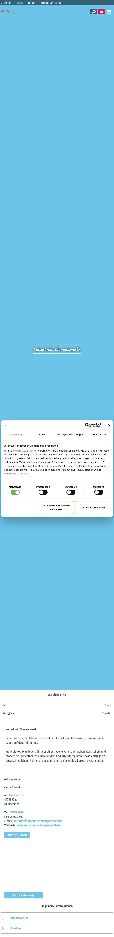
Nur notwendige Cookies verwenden (56, 507)
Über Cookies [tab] (99, 434)
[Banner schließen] (109, 425)
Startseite (19, 3)
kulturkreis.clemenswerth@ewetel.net (38, 821)
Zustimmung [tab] (14, 434)
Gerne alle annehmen (93, 507)
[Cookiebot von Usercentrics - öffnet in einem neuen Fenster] (87, 425)
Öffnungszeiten (19, 917)
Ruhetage (15, 928)
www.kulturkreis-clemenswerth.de (39, 825)
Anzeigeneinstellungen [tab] (70, 434)
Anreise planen (17, 835)
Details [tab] (41, 434)
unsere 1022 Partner (25, 450)
